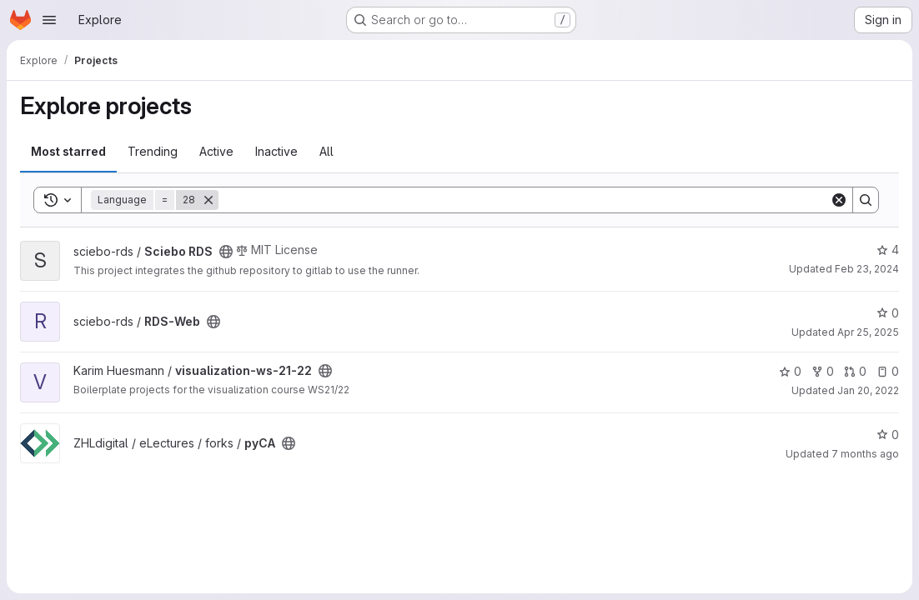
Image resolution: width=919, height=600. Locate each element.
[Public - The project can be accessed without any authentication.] (226, 251)
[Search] (524, 200)
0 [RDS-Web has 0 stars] (887, 313)
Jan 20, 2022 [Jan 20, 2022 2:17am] (868, 390)
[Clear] (839, 200)
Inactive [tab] (276, 151)
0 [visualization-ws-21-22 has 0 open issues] (887, 371)
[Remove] (208, 200)
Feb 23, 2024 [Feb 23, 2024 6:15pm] (867, 268)
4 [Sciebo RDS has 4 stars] (887, 249)
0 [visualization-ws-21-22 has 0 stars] (790, 371)
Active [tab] (216, 151)
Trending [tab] (153, 151)
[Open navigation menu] (49, 20)
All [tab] (326, 151)
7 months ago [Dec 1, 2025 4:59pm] (865, 454)
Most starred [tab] (68, 151)
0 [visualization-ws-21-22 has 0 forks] (822, 371)
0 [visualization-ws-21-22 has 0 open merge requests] (855, 371)
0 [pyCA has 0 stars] (887, 435)
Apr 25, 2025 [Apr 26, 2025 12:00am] (868, 332)
